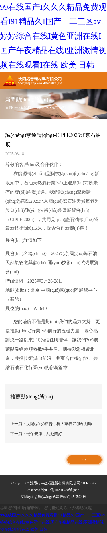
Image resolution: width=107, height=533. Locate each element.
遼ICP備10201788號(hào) (61, 490)
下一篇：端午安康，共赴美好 (36, 434)
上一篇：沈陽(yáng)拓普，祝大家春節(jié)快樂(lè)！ (55, 424)
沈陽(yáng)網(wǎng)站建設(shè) (46, 496)
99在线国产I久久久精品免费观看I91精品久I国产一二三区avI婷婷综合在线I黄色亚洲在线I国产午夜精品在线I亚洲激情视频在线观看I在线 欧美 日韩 (53, 36)
